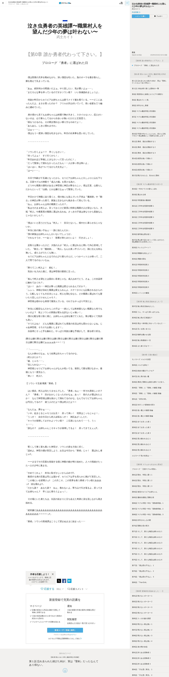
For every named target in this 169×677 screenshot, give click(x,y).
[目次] (127, 3)
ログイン (73, 634)
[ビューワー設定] (121, 3)
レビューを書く (140, 16)
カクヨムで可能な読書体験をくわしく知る (65, 638)
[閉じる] (53, 574)
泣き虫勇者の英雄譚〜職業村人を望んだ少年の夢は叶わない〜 (149, 5)
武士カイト (136, 9)
